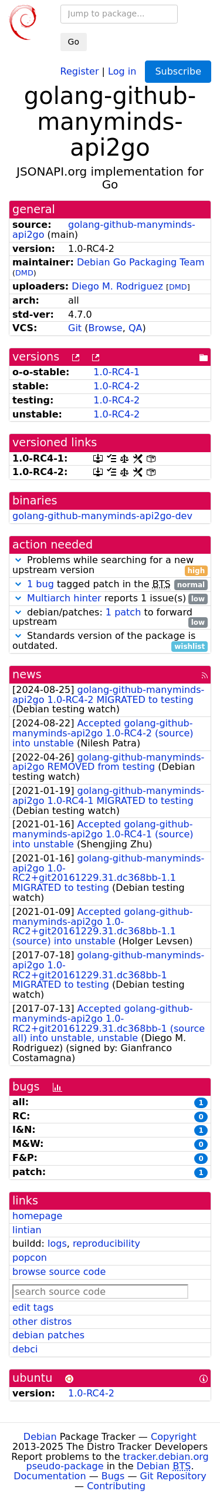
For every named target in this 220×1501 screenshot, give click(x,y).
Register (79, 70)
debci (25, 1349)
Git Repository (173, 1476)
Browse (105, 328)
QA (135, 328)
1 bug (40, 584)
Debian (40, 1436)
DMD (24, 272)
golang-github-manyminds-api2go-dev (102, 515)
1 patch (123, 612)
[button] (18, 560)
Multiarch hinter (64, 598)
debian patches (48, 1335)
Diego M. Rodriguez (117, 286)
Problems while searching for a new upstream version (110, 566)
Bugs (113, 1476)
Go (73, 41)
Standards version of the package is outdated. (110, 641)
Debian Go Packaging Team (141, 262)
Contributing (116, 1486)
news (27, 674)
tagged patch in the (110, 585)
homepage (37, 1215)
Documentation (49, 1476)
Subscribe (178, 71)
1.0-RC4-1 (116, 372)
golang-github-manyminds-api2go (103, 229)
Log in (122, 70)
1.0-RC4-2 (116, 386)
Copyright (174, 1436)
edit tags (32, 1307)
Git (75, 328)
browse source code (59, 1271)
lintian (27, 1230)
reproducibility (106, 1243)
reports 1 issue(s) (110, 599)
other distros (42, 1321)
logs (57, 1243)
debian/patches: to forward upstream (110, 618)
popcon (29, 1257)
